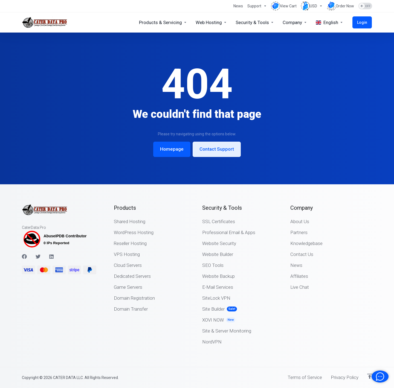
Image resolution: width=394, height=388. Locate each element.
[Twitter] (38, 256)
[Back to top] (369, 376)
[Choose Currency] (312, 6)
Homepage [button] (172, 149)
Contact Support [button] (216, 149)
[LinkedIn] (52, 256)
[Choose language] (330, 22)
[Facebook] (24, 256)
